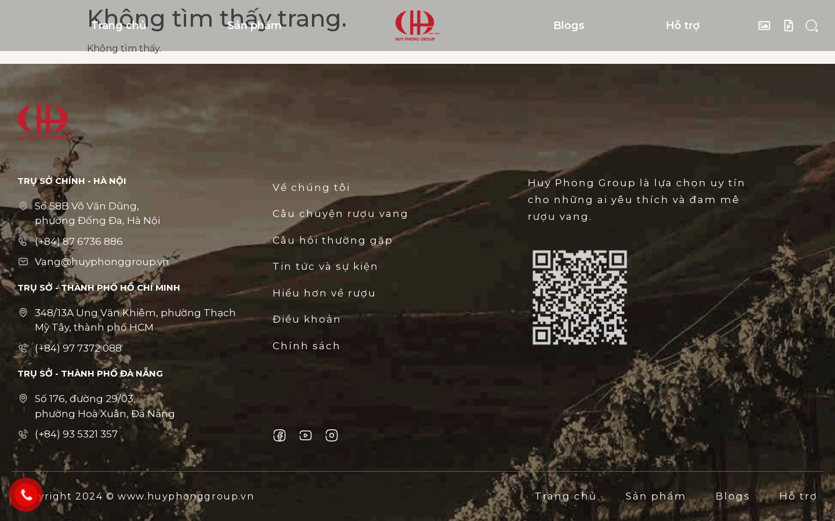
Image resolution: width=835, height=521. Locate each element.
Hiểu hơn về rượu (324, 293)
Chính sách (307, 346)
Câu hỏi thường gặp (333, 240)
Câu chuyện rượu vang (341, 213)
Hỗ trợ (683, 25)
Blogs (568, 25)
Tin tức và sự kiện (326, 266)
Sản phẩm (254, 25)
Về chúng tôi (311, 187)
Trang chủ (118, 25)
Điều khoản (307, 319)
